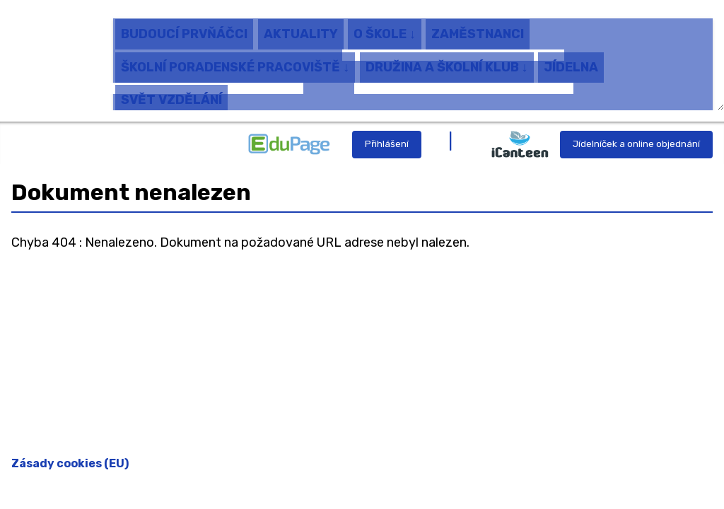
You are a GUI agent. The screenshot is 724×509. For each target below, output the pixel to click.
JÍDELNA (571, 60)
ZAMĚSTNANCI (477, 27)
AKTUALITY (301, 27)
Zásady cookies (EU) (70, 463)
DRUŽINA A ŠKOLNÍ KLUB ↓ (447, 60)
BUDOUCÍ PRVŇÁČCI (184, 27)
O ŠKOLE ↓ (385, 27)
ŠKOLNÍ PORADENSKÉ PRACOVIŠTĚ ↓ (235, 60)
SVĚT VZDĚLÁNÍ (171, 92)
